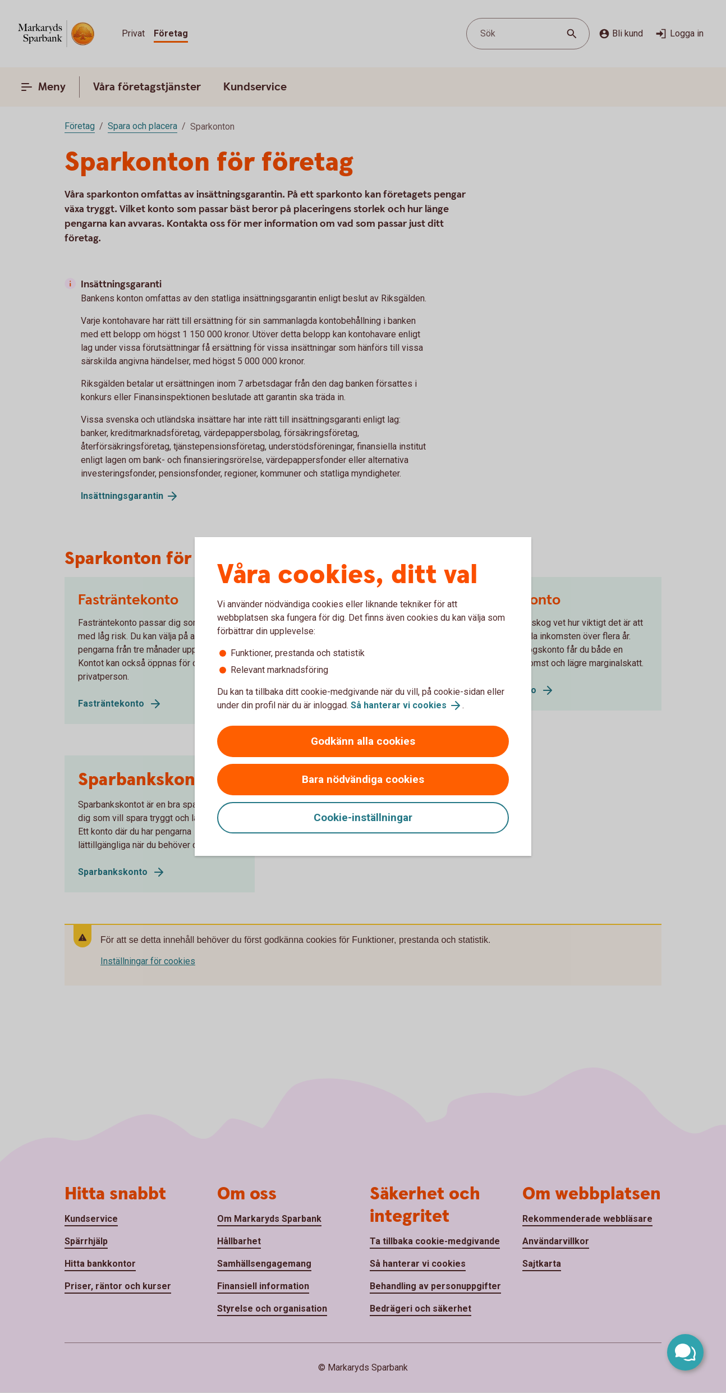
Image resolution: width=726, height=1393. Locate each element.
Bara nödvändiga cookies (363, 779)
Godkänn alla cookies (363, 741)
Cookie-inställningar (363, 817)
